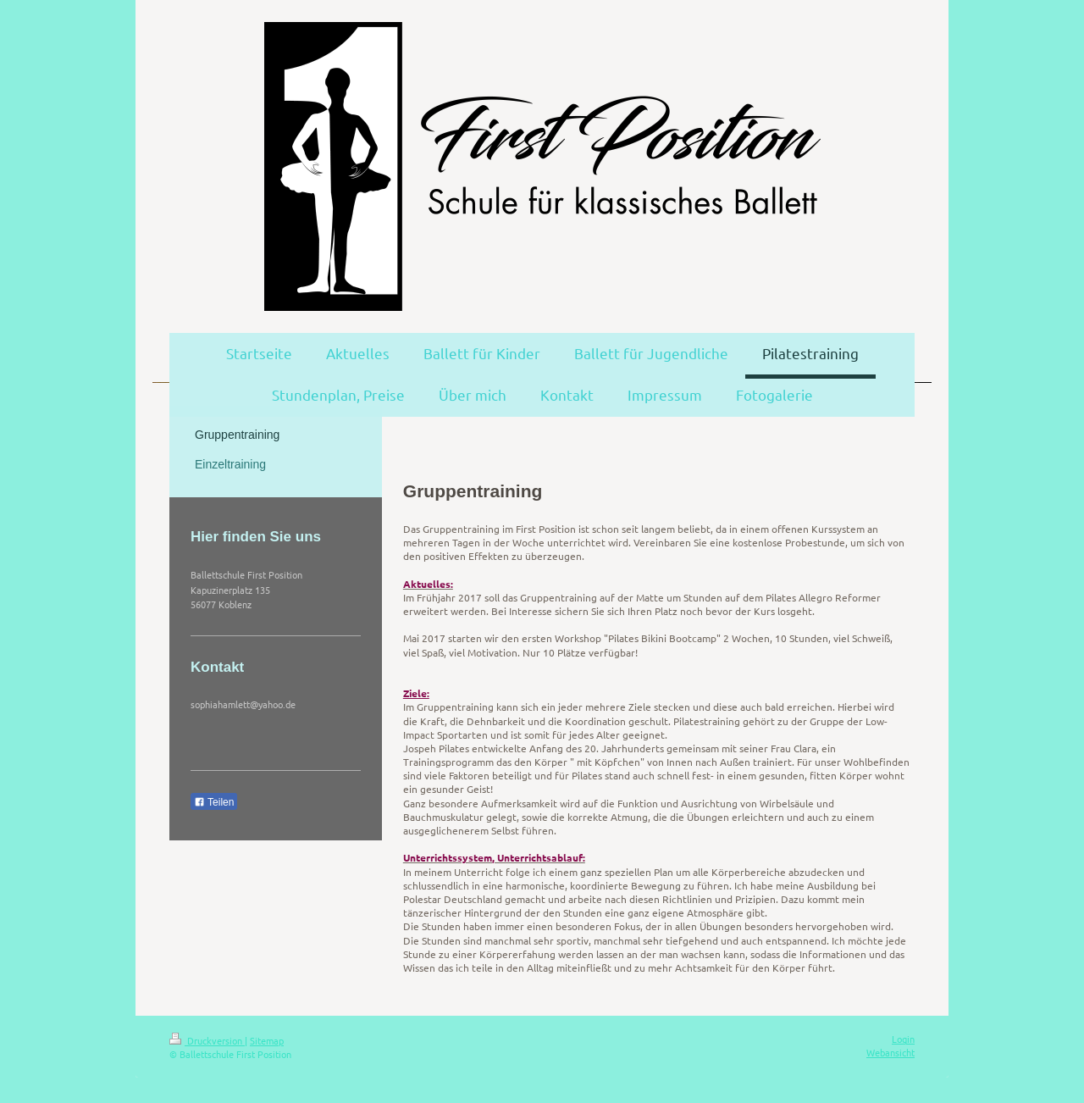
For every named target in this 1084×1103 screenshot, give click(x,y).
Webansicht (890, 1052)
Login (903, 1038)
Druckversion (207, 1040)
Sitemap (267, 1040)
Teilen (214, 802)
